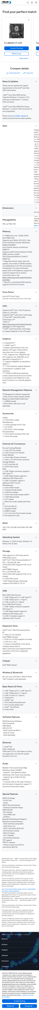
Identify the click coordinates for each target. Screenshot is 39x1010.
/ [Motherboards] (18, 934)
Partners (4, 944)
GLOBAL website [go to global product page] (20, 116)
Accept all (28, 1006)
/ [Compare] (26, 934)
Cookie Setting (19, 1001)
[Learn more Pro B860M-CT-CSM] (24, 58)
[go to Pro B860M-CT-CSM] (16, 31)
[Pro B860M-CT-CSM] (16, 42)
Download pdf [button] (13, 73)
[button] (28, 2)
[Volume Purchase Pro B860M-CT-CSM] (16, 48)
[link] (16, 54)
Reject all (10, 1006)
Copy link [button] (28, 73)
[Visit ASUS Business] (8, 934)
